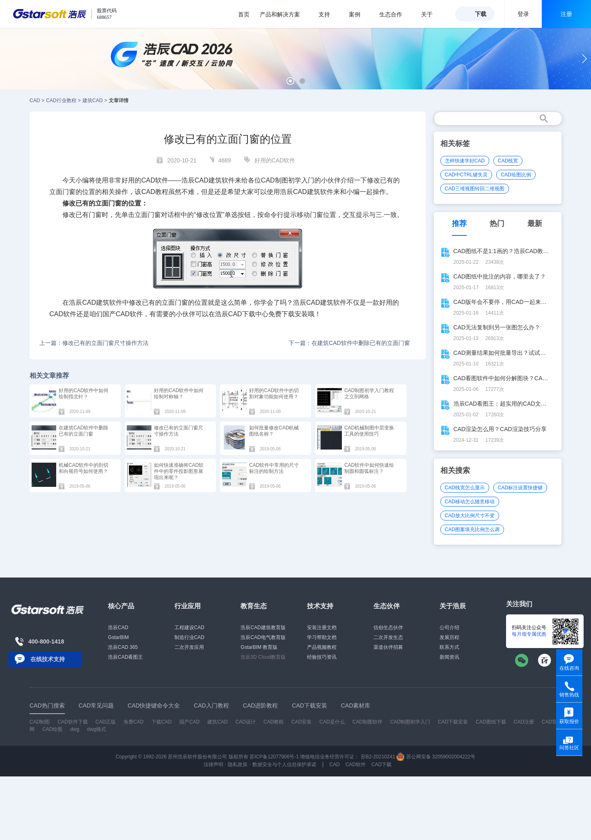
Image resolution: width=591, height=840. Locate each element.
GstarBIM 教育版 (259, 647)
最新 (534, 223)
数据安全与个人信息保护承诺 (284, 764)
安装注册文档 (322, 627)
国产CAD (116, 313)
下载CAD (161, 722)
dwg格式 (96, 729)
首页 (244, 14)
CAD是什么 (331, 722)
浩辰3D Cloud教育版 (263, 657)
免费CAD (134, 722)
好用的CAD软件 (275, 160)
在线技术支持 (47, 659)
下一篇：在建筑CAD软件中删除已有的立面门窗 (349, 343)
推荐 (459, 223)
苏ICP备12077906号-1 (274, 757)
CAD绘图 (52, 729)
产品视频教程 (322, 647)
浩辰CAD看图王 (125, 657)
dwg (74, 729)
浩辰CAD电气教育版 (263, 637)
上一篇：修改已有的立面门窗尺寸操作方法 (94, 343)
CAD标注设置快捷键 (520, 488)
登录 (523, 14)
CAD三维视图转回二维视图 (474, 189)
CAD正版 (105, 722)
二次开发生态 (388, 637)
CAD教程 (154, 191)
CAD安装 (301, 722)
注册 (566, 14)
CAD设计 (246, 722)
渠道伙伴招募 (388, 647)
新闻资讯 (449, 657)
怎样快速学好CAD (465, 161)
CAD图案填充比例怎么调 (472, 529)
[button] (290, 81)
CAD (35, 100)
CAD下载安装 (453, 722)
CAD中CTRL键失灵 (466, 175)
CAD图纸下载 (491, 722)
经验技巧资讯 (322, 657)
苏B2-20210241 (378, 757)
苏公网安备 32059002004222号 (435, 757)
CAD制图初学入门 (410, 722)
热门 (497, 223)
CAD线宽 (508, 161)
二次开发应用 (189, 647)
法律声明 (213, 764)
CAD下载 (241, 313)
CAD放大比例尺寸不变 (470, 515)
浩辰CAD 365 (123, 647)
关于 (431, 14)
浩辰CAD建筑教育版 (263, 627)
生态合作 (395, 14)
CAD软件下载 (72, 722)
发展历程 (449, 637)
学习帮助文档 (322, 637)
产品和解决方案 (284, 14)
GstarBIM (118, 637)
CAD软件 (62, 313)
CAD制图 (274, 180)
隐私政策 (237, 764)
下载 (480, 14)
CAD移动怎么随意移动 (470, 501)
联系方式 (449, 647)
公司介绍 (449, 627)
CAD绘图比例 (516, 175)
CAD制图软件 (368, 722)
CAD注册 (524, 722)
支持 (328, 14)
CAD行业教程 (61, 100)
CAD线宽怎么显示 (465, 488)
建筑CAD (92, 100)
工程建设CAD (189, 627)
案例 (359, 14)
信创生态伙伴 (388, 627)
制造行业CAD (189, 637)
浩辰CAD (118, 627)
